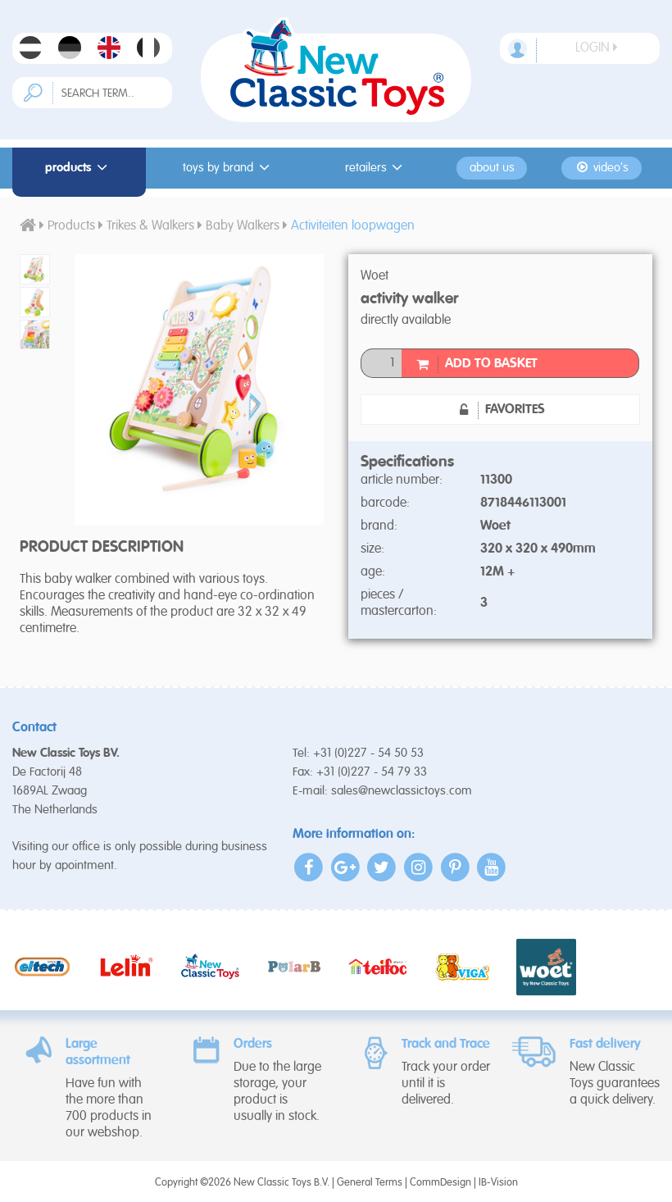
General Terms (369, 1182)
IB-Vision (498, 1182)
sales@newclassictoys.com (401, 791)
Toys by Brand (229, 168)
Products (78, 168)
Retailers (376, 168)
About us (492, 168)
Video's (601, 168)
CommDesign (440, 1182)
